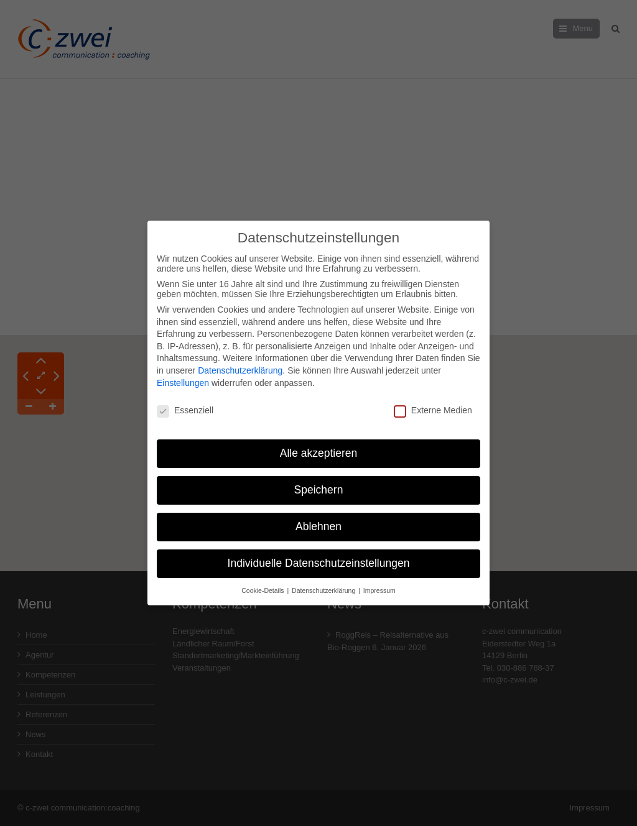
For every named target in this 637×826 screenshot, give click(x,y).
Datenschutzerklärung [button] (324, 584)
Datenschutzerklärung (240, 364)
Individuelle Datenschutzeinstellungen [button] (319, 557)
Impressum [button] (379, 584)
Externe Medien (433, 404)
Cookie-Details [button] (263, 584)
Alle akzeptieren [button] (319, 447)
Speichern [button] (318, 483)
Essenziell (185, 404)
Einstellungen (183, 376)
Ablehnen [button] (318, 520)
